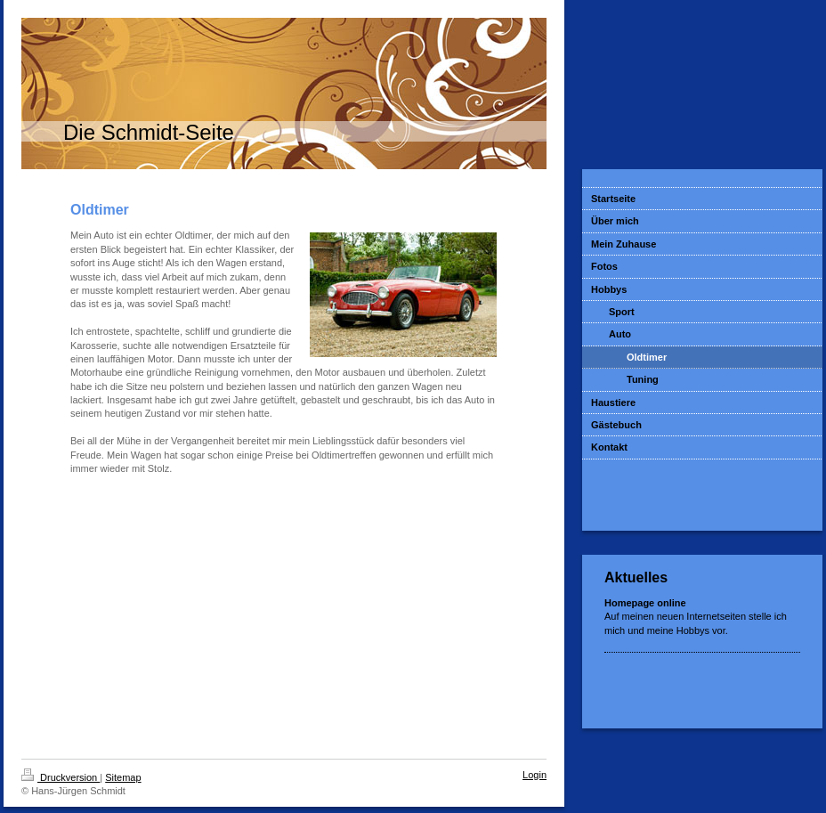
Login (534, 774)
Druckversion (60, 777)
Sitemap (123, 777)
